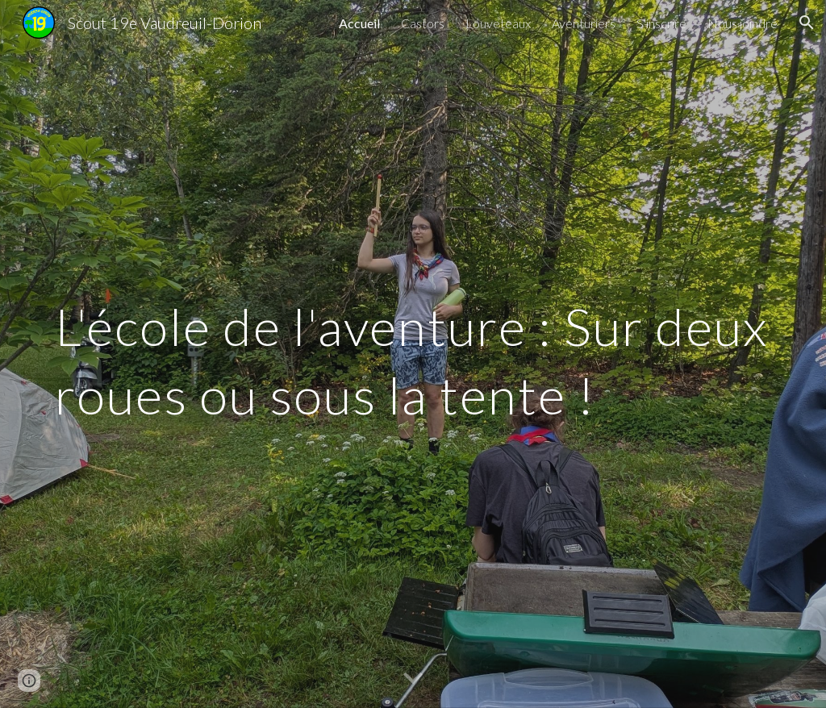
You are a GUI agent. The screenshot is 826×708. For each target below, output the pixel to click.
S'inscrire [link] (661, 23)
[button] (806, 22)
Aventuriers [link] (583, 23)
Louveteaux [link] (498, 23)
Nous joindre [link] (742, 23)
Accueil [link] (359, 23)
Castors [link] (422, 23)
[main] (413, 354)
